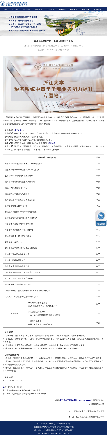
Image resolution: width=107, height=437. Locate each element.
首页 (5, 9)
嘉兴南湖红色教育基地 (37, 303)
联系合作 (67, 424)
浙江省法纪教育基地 (36, 312)
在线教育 (85, 9)
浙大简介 (15, 9)
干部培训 (26, 9)
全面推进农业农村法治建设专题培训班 (88, 411)
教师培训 (62, 9)
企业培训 (50, 9)
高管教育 (38, 9)
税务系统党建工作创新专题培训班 (90, 417)
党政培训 (44, 424)
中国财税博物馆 (34, 321)
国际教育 (73, 9)
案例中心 (97, 9)
